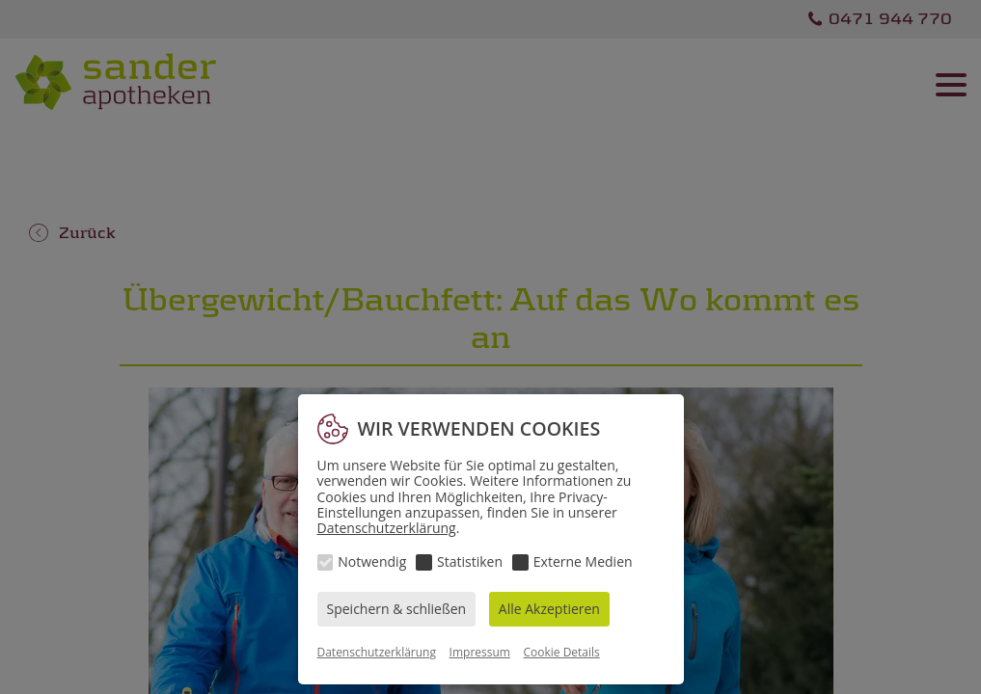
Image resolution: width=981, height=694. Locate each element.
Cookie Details (562, 652)
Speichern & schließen (397, 609)
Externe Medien (583, 561)
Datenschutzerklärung (386, 528)
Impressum (480, 652)
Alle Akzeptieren (549, 609)
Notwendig (372, 561)
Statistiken (470, 561)
